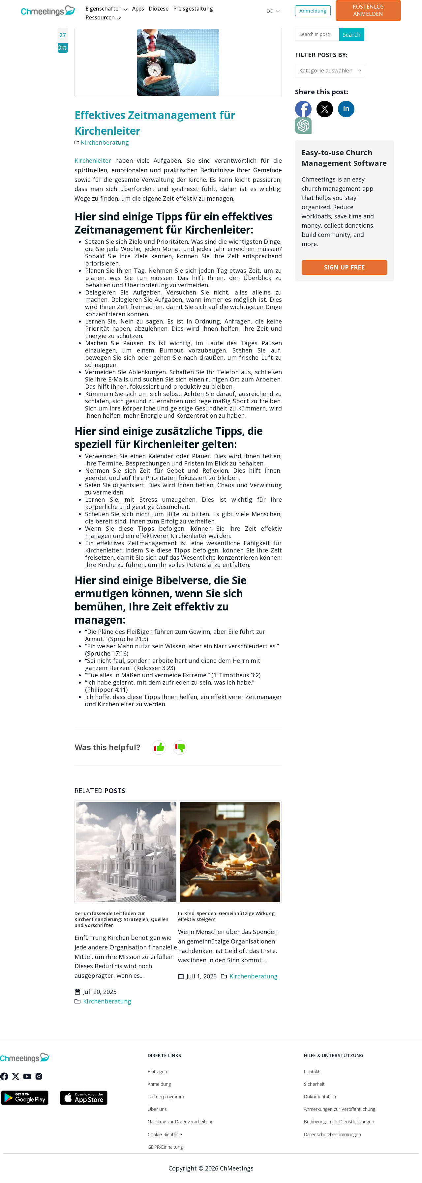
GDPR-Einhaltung (165, 1147)
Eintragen (157, 1072)
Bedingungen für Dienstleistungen (339, 1122)
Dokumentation (320, 1097)
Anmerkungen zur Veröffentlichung (339, 1109)
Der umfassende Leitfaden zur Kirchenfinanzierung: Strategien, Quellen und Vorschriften (121, 919)
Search (351, 35)
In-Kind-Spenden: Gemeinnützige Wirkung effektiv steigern (226, 916)
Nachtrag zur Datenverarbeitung (180, 1122)
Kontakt (312, 1072)
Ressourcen (103, 18)
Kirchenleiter (93, 160)
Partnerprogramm (166, 1097)
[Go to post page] (126, 852)
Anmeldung (159, 1084)
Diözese (158, 8)
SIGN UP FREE (344, 267)
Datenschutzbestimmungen (332, 1135)
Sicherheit (314, 1084)
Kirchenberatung (105, 142)
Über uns (157, 1109)
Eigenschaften (106, 9)
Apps (138, 8)
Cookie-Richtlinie (165, 1135)
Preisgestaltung (193, 8)
